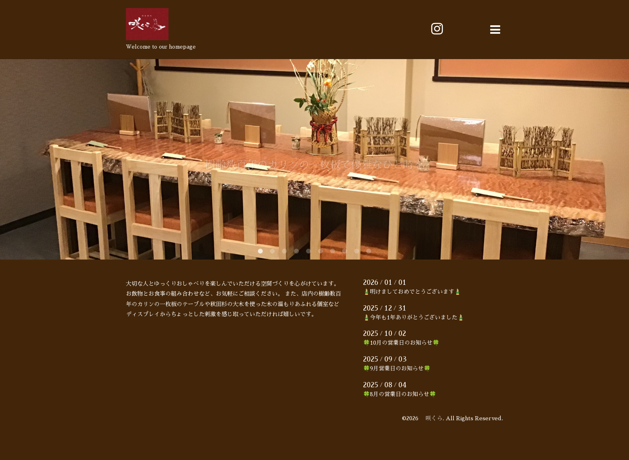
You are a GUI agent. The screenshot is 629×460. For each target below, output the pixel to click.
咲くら (431, 418)
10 (369, 251)
